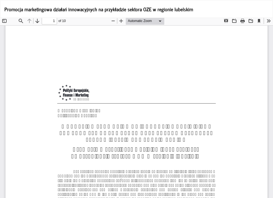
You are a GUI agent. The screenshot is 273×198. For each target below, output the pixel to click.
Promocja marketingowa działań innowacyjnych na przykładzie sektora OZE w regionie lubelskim (98, 9)
